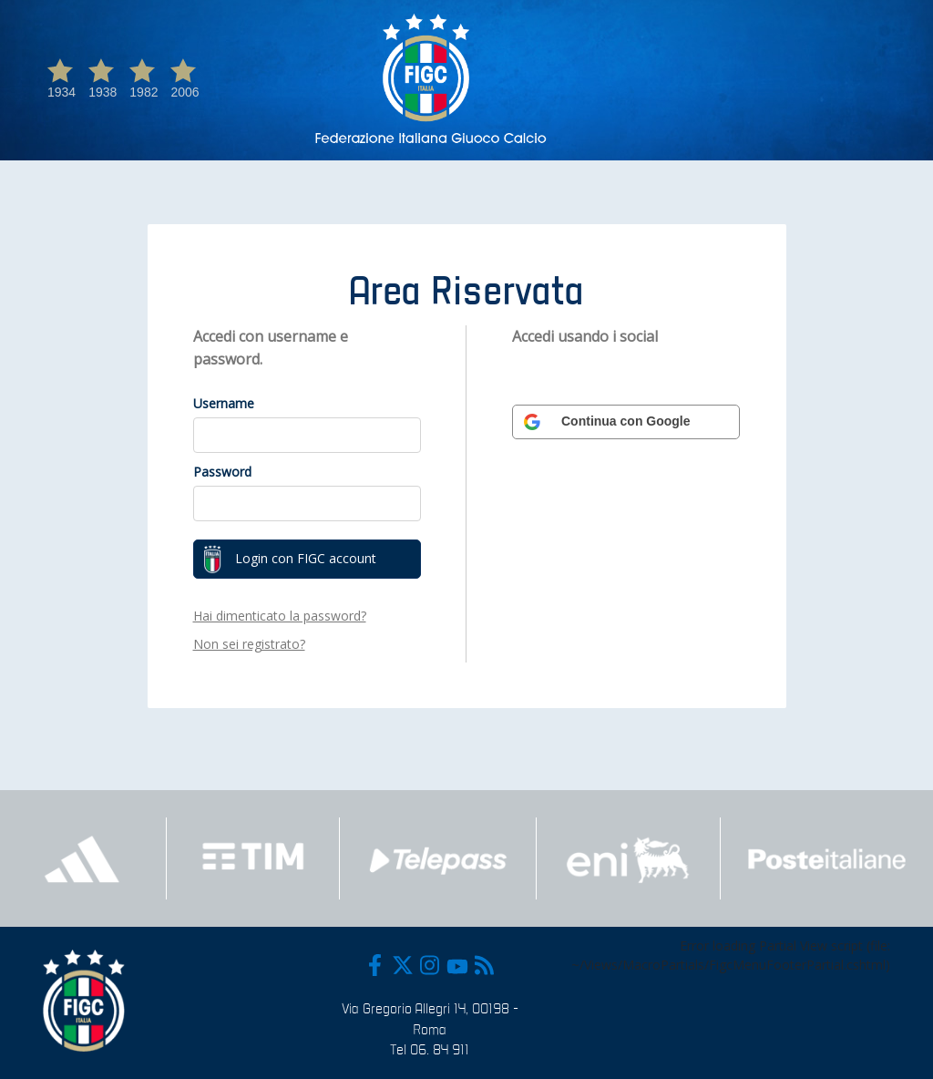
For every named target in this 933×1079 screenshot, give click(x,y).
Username (223, 403)
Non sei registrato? (249, 644)
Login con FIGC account (289, 559)
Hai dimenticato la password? (279, 615)
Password (222, 471)
